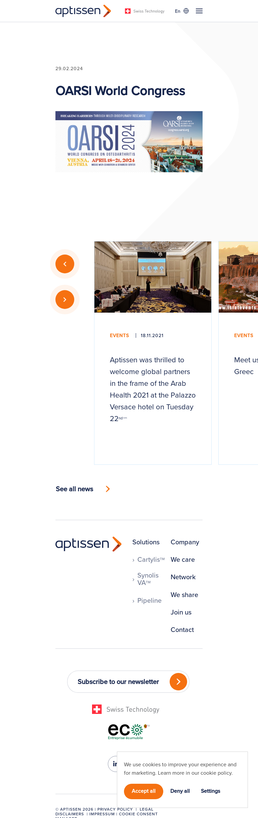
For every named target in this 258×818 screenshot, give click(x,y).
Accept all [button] (144, 790)
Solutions (146, 542)
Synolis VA (148, 579)
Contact (182, 629)
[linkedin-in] (116, 764)
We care (183, 559)
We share (184, 594)
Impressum (102, 814)
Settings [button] (210, 790)
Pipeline (149, 600)
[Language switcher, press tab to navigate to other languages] (181, 10)
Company (185, 542)
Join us (181, 612)
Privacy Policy (115, 809)
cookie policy (216, 772)
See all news (74, 489)
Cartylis (151, 559)
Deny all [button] (180, 790)
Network (183, 577)
